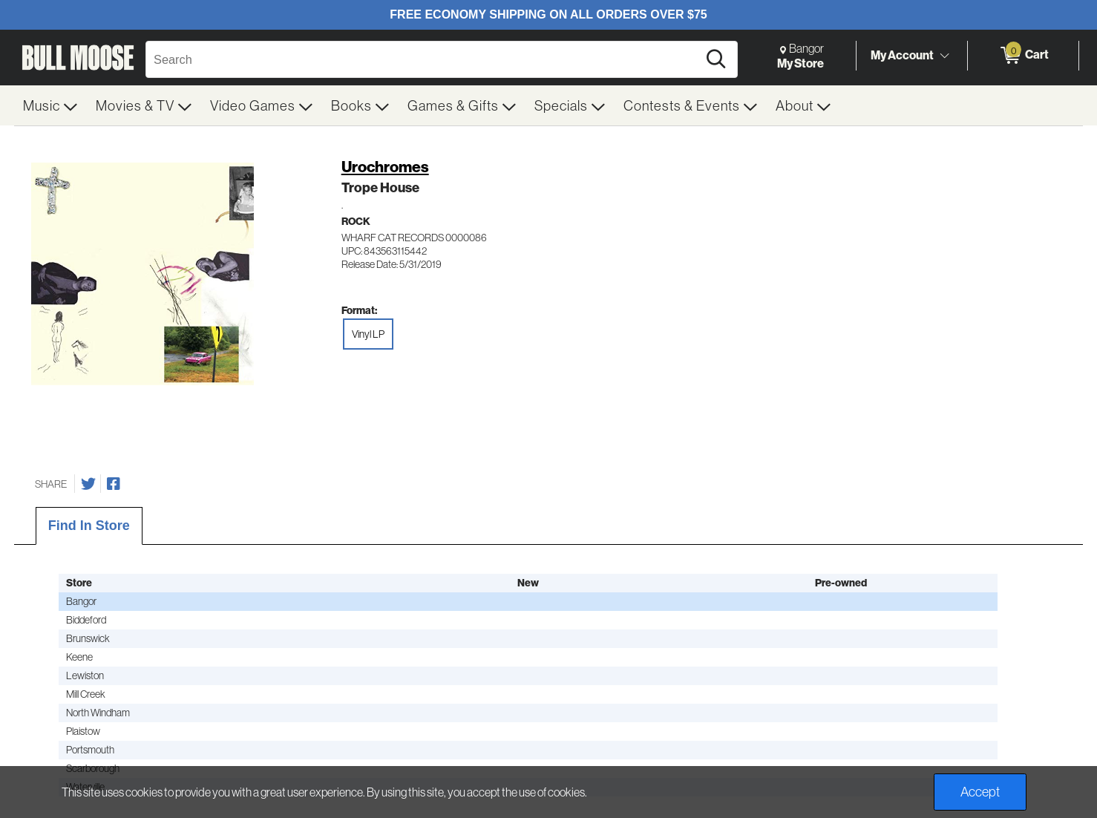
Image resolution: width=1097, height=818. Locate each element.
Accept (980, 791)
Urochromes (385, 167)
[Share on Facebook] (113, 484)
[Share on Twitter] (88, 484)
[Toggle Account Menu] (944, 56)
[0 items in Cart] (1023, 56)
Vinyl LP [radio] (368, 334)
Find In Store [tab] (89, 525)
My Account (902, 55)
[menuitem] (50, 105)
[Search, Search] (423, 59)
